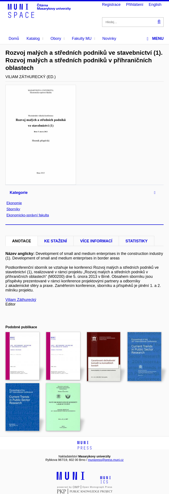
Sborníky (13, 209)
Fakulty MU (83, 38)
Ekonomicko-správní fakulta (27, 215)
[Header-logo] (39, 16)
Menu (155, 38)
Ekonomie (14, 203)
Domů (14, 38)
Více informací (96, 241)
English (155, 4)
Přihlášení (134, 4)
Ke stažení (55, 241)
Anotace (21, 241)
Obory (58, 38)
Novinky (109, 38)
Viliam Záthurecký (20, 300)
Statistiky (136, 241)
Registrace (111, 4)
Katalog (35, 38)
